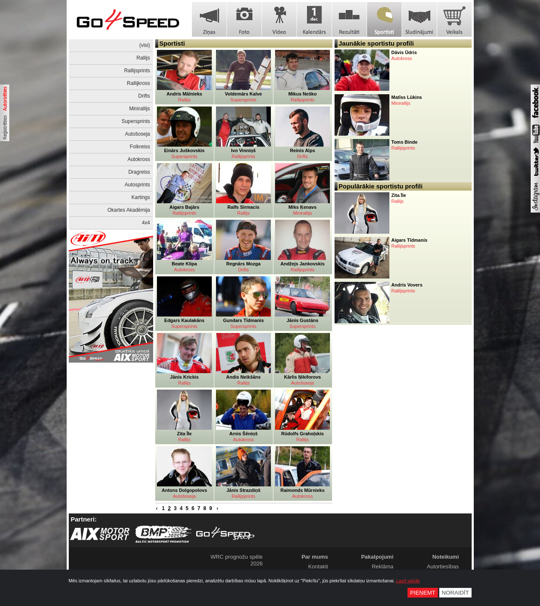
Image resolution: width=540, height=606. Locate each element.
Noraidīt (455, 593)
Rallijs (143, 58)
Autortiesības (443, 566)
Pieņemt (422, 593)
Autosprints (137, 185)
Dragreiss (139, 172)
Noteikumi (445, 557)
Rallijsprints (137, 71)
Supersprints (136, 121)
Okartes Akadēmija (129, 210)
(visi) (144, 45)
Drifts (144, 96)
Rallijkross (138, 83)
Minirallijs (139, 109)
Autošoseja (137, 134)
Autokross (138, 159)
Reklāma (382, 566)
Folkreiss (140, 147)
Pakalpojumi (377, 557)
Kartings (140, 197)
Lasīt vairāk (408, 580)
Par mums (315, 557)
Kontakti (318, 566)
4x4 (146, 223)
